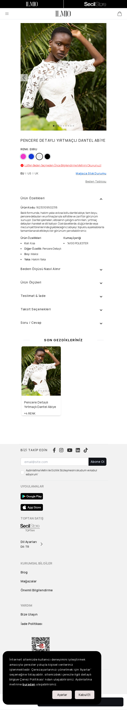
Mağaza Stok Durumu (91, 173)
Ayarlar (62, 695)
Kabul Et (85, 695)
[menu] (7, 13)
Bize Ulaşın (29, 614)
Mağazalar (29, 581)
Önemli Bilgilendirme (37, 590)
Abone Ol (97, 461)
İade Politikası (31, 624)
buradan (29, 684)
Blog (24, 572)
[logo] (63, 14)
